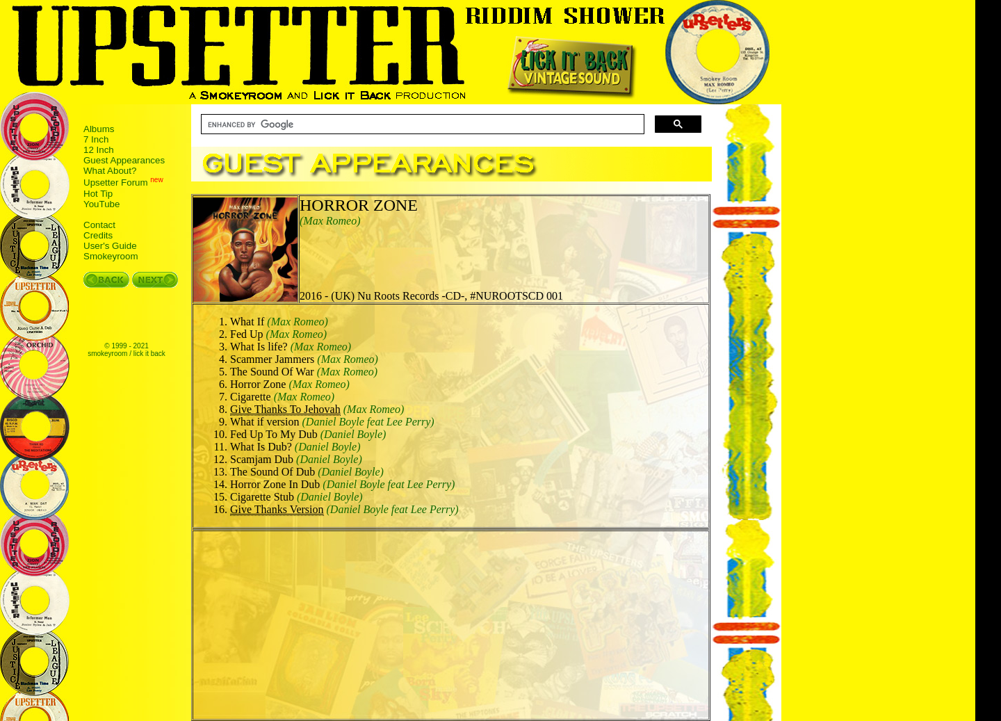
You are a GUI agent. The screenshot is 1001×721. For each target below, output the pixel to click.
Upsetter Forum (115, 183)
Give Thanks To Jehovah (285, 409)
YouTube (101, 204)
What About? (109, 170)
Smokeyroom (110, 256)
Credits (98, 235)
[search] (421, 124)
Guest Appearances (124, 160)
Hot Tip (98, 193)
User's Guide (110, 246)
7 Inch (95, 139)
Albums (98, 129)
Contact (99, 225)
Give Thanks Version (277, 509)
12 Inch (98, 150)
